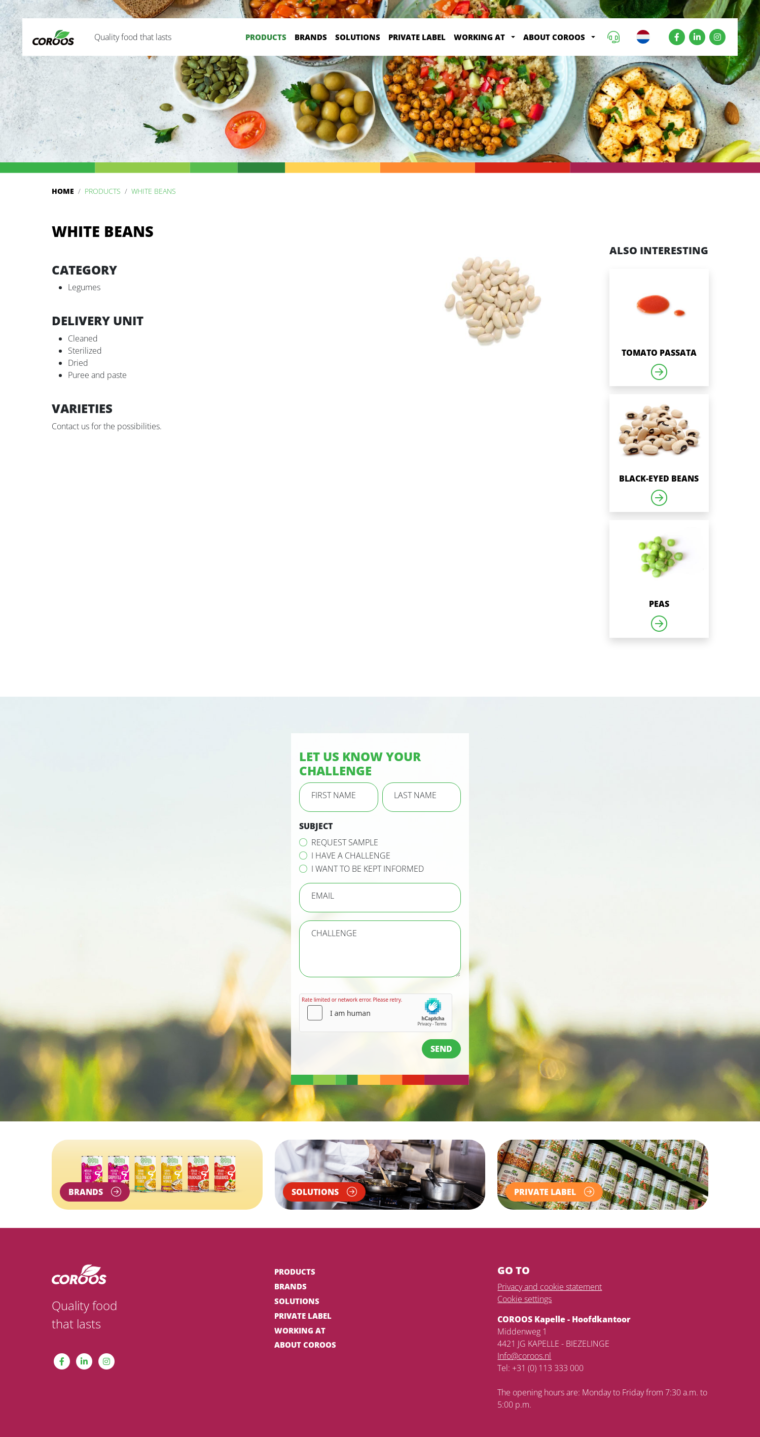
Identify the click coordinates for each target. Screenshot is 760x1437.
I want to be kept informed (367, 868)
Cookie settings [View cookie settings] (524, 1299)
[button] (513, 37)
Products (265, 37)
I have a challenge (350, 855)
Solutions (357, 37)
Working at (479, 37)
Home (63, 191)
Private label (417, 37)
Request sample (344, 842)
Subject (316, 826)
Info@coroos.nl (524, 1355)
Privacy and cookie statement (549, 1286)
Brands (311, 37)
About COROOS (554, 37)
